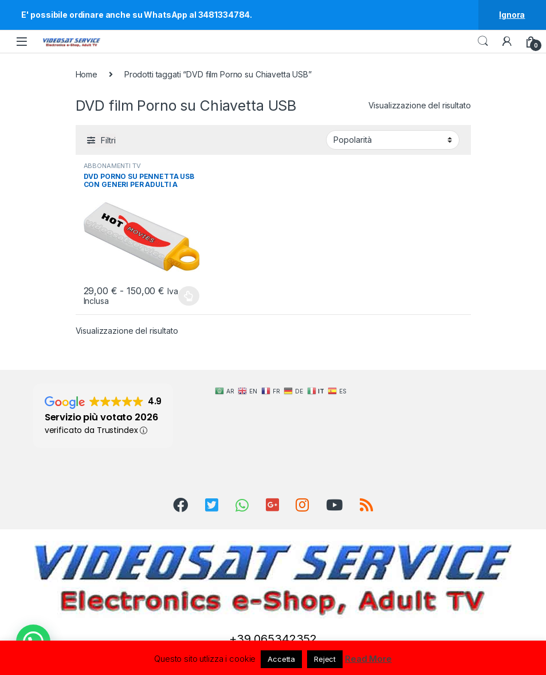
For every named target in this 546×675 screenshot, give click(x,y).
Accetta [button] (281, 659)
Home (86, 74)
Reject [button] (325, 659)
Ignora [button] (512, 14)
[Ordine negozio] (392, 140)
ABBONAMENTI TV (112, 166)
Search (483, 41)
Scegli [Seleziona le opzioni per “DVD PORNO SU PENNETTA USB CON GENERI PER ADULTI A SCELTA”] (188, 296)
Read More (368, 658)
